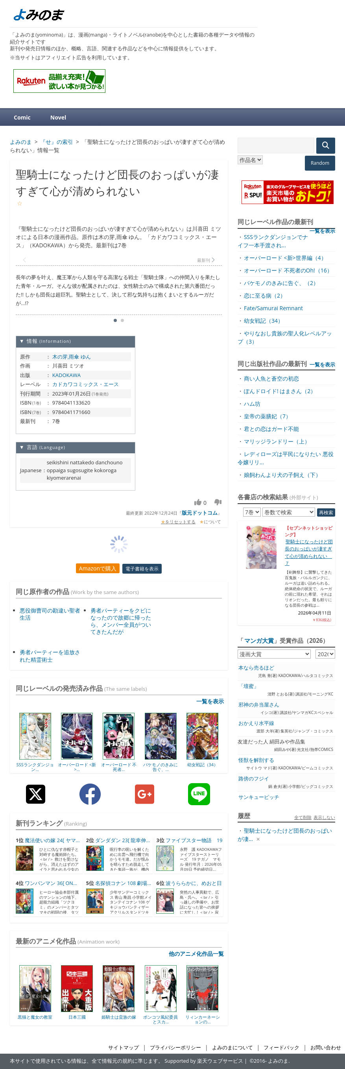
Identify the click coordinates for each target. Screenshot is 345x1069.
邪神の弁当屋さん (258, 704)
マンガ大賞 (259, 640)
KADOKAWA (66, 375)
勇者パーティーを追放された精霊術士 (50, 655)
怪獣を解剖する (256, 760)
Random (320, 163)
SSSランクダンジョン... (35, 767)
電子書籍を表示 (142, 568)
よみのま (278, 1061)
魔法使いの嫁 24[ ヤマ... (52, 840)
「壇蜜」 (248, 686)
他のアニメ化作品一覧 (196, 953)
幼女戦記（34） (202, 764)
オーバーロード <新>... (77, 767)
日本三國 (77, 1017)
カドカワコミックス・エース (85, 384)
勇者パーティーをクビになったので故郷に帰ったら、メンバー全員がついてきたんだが (120, 621)
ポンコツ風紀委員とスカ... (160, 1019)
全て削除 (303, 817)
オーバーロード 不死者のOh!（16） (288, 270)
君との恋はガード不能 (271, 428)
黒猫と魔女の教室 (35, 1017)
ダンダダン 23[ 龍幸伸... (122, 840)
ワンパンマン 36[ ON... (51, 883)
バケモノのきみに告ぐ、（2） (281, 283)
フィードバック (281, 1047)
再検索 (326, 512)
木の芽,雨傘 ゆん (71, 356)
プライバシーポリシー (175, 1047)
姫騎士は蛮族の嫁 (118, 1017)
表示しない (324, 817)
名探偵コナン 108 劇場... (123, 883)
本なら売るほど (256, 667)
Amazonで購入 (97, 568)
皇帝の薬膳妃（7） (267, 416)
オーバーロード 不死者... (119, 767)
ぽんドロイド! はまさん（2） (280, 391)
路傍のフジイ (253, 778)
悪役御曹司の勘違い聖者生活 (50, 614)
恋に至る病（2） (265, 295)
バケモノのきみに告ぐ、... (160, 767)
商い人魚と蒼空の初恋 (271, 378)
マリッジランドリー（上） (277, 441)
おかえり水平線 (256, 723)
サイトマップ (123, 1047)
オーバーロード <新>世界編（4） (285, 257)
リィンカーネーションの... (202, 1019)
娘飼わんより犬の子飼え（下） (282, 474)
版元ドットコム (200, 512)
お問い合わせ (325, 1047)
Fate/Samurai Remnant (273, 308)
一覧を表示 (210, 701)
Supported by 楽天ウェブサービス (203, 1061)
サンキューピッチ (258, 797)
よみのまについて (232, 1047)
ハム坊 (252, 403)
